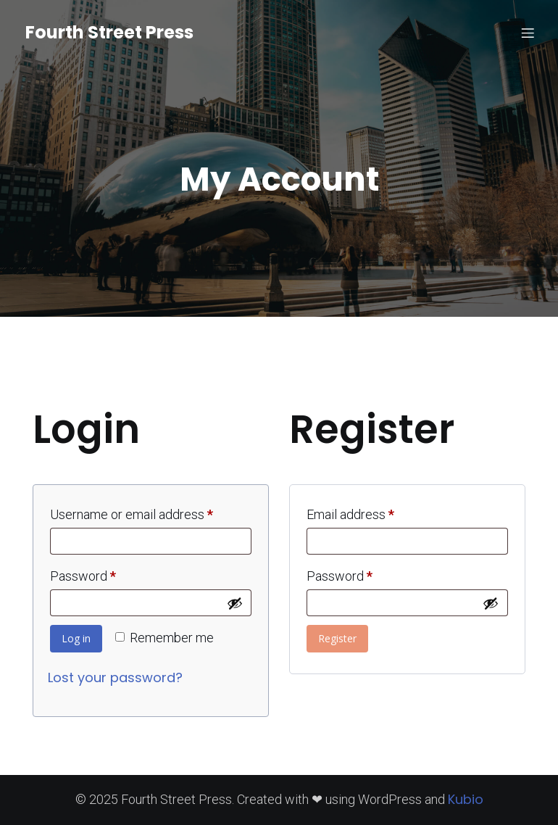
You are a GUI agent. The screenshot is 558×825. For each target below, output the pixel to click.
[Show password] (235, 603)
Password (108, 573)
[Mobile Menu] (527, 32)
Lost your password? (115, 677)
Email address (375, 512)
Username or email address (150, 512)
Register (337, 638)
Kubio (465, 799)
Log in (76, 638)
